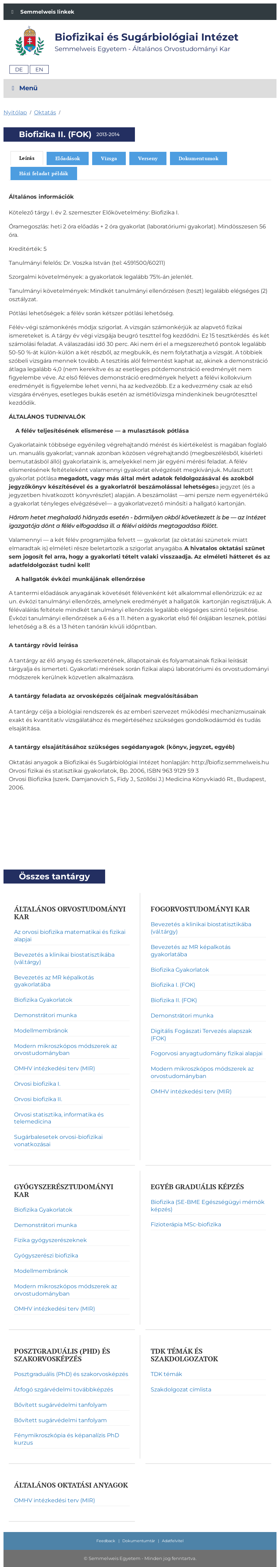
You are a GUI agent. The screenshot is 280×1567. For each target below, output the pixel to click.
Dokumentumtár (138, 1540)
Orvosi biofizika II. (38, 1099)
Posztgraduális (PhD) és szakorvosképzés (71, 1374)
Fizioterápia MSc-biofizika (186, 1224)
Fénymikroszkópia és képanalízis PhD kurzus (66, 1439)
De (19, 69)
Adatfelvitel (173, 1540)
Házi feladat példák (43, 173)
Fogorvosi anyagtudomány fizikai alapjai (206, 1053)
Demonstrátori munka (45, 1015)
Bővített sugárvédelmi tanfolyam (60, 1405)
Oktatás (45, 112)
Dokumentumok (198, 158)
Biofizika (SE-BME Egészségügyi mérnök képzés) (208, 1206)
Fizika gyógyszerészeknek (50, 1240)
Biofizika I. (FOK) (173, 984)
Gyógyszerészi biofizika (46, 1255)
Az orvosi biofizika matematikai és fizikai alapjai (69, 936)
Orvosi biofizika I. (37, 1083)
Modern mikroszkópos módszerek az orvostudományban (65, 1050)
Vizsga (109, 158)
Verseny (147, 158)
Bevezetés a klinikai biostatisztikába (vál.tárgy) (64, 958)
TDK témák (166, 1374)
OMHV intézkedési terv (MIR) (54, 1068)
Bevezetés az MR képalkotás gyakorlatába (54, 981)
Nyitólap (15, 112)
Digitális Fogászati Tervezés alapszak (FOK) (201, 1035)
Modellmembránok (41, 1030)
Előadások (67, 158)
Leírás (26, 158)
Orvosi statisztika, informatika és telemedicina (59, 1118)
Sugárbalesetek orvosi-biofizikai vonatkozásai (58, 1141)
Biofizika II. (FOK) (174, 1000)
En (39, 69)
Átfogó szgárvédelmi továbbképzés (63, 1389)
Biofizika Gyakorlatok (43, 1000)
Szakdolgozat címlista (181, 1389)
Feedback (105, 1540)
